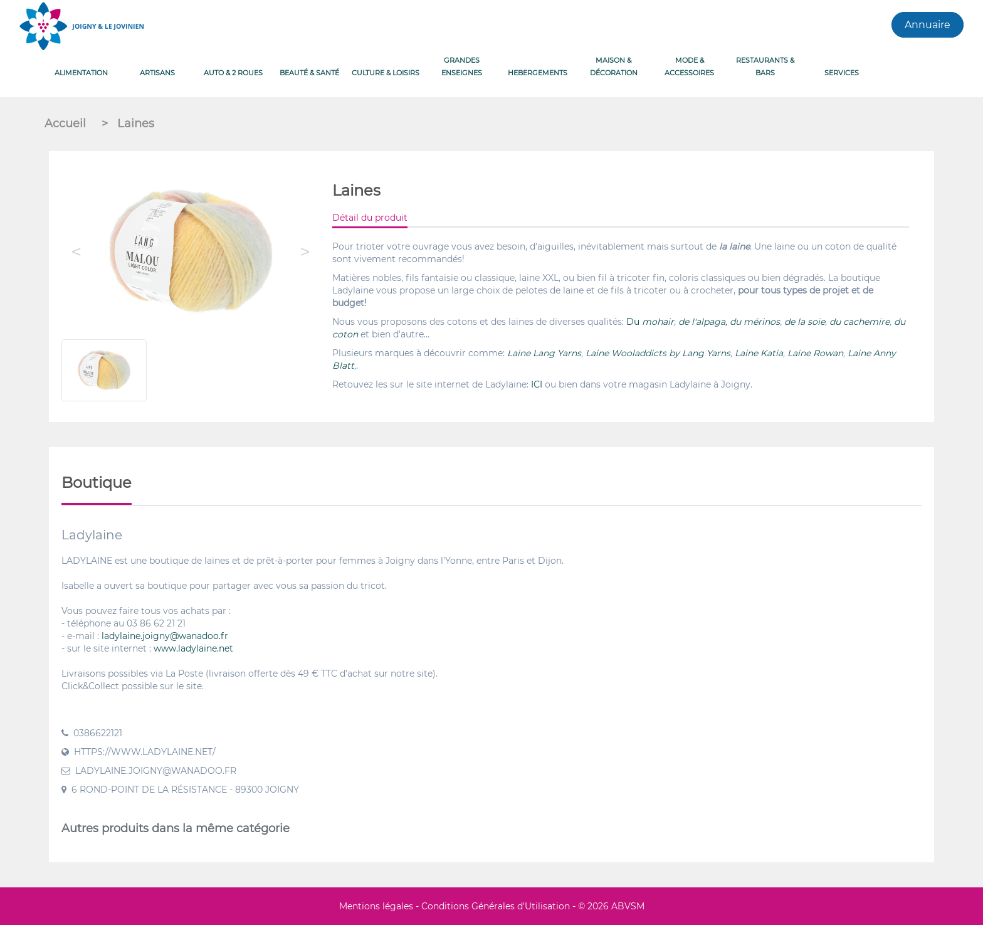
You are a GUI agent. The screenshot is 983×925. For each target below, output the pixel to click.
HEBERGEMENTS (537, 72)
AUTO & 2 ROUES (233, 72)
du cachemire (859, 321)
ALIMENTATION (81, 72)
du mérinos (755, 321)
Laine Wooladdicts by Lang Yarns (658, 353)
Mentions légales (376, 906)
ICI (536, 384)
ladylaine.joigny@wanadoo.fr (165, 636)
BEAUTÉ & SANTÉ (309, 72)
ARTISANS (157, 72)
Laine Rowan (815, 353)
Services (841, 72)
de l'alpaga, (702, 321)
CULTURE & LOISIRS (385, 72)
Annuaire (927, 25)
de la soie (804, 321)
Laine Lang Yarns (544, 353)
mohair (658, 321)
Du (634, 321)
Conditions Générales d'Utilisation (495, 906)
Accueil (67, 123)
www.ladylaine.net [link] (193, 648)
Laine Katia (759, 353)
